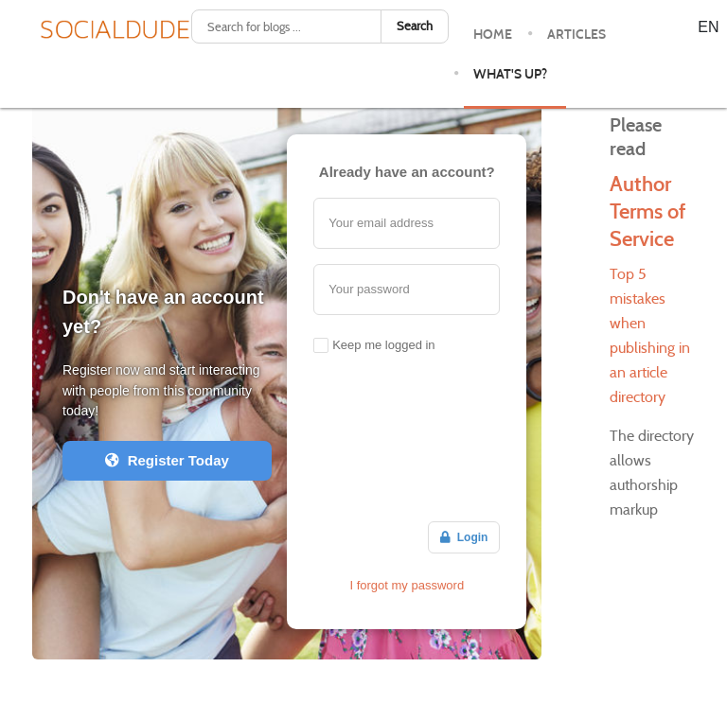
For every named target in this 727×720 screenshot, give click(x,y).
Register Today (167, 460)
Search (415, 26)
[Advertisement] (406, 441)
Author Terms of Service (647, 211)
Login (464, 537)
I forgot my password (406, 585)
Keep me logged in (383, 345)
